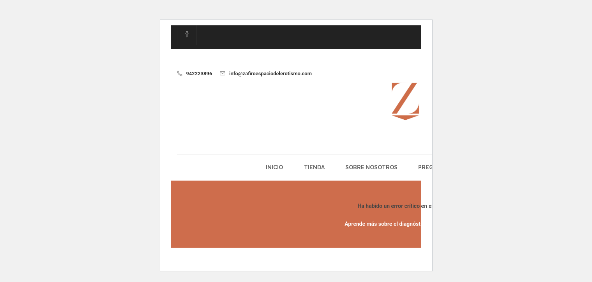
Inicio (274, 167)
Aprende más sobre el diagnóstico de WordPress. (405, 224)
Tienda (314, 167)
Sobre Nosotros (371, 167)
